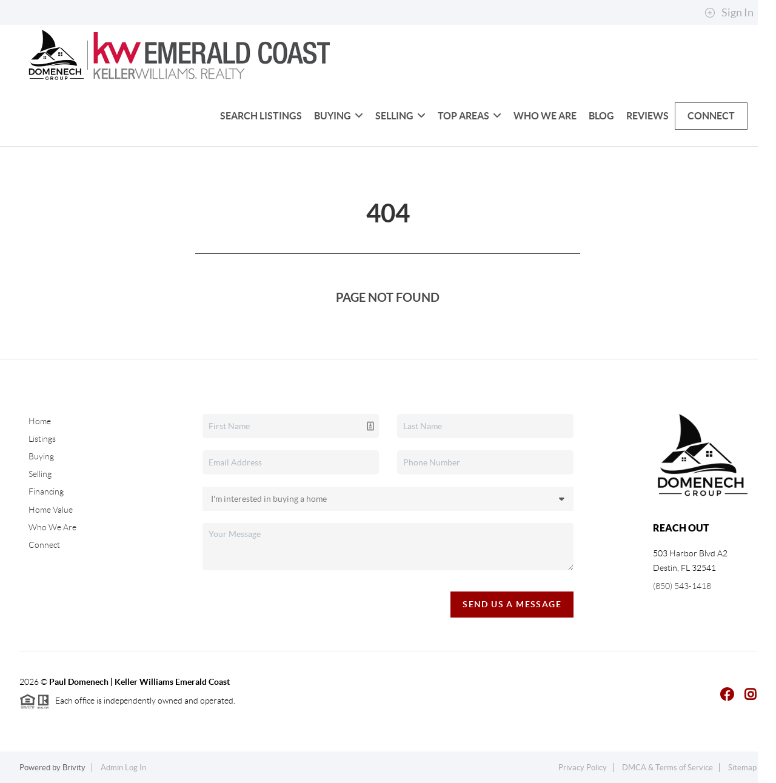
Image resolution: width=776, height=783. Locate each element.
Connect (711, 115)
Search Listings (261, 115)
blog (601, 115)
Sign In (729, 13)
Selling (400, 115)
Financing (46, 491)
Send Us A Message (512, 604)
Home (39, 421)
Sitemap (742, 767)
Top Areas (469, 115)
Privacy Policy (582, 767)
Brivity (73, 767)
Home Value (50, 510)
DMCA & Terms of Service (667, 767)
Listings (42, 439)
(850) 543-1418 (682, 586)
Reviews (647, 115)
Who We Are (545, 115)
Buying (338, 115)
